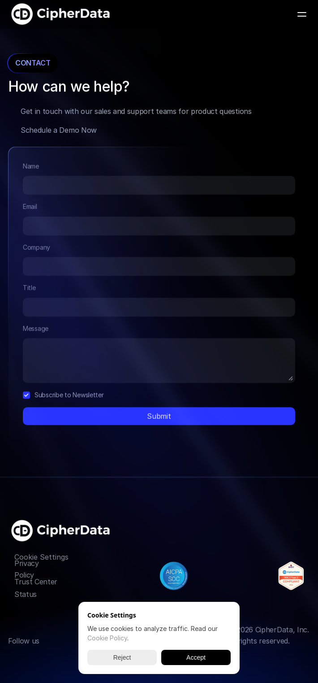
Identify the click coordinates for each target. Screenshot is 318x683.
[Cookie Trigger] (41, 557)
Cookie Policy (107, 638)
